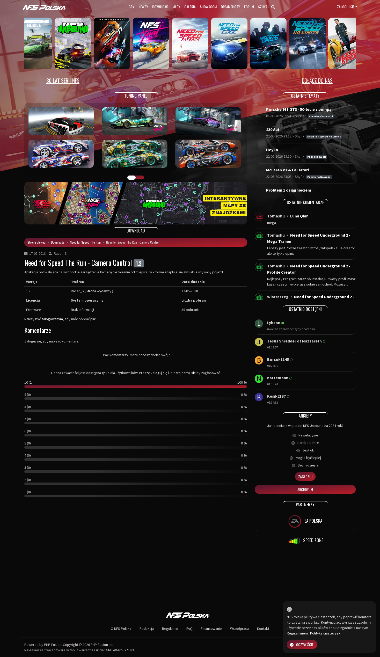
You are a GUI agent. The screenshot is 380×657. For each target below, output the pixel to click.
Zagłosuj (305, 476)
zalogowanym (52, 319)
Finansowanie (211, 628)
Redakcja (147, 628)
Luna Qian (299, 215)
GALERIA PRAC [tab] (131, 178)
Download (160, 6)
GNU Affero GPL (117, 650)
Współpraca (239, 628)
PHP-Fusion (99, 644)
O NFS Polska (121, 628)
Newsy (143, 6)
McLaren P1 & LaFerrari (287, 169)
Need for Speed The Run (85, 242)
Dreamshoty (230, 6)
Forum (249, 6)
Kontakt (263, 628)
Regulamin (170, 628)
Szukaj (266, 6)
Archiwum (305, 489)
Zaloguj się (345, 6)
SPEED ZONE (305, 540)
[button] (41, 203)
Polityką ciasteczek (325, 633)
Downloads (57, 242)
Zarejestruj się (184, 372)
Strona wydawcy (98, 291)
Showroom (208, 6)
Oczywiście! (302, 644)
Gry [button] (131, 6)
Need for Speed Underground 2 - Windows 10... (310, 299)
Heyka (272, 149)
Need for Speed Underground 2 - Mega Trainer (308, 238)
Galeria (190, 6)
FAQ (189, 628)
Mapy (176, 6)
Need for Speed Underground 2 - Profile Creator (308, 269)
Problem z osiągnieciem (288, 190)
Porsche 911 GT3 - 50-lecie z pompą (298, 109)
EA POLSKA (305, 521)
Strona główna (36, 242)
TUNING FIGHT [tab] (140, 178)
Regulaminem (297, 633)
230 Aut (273, 129)
